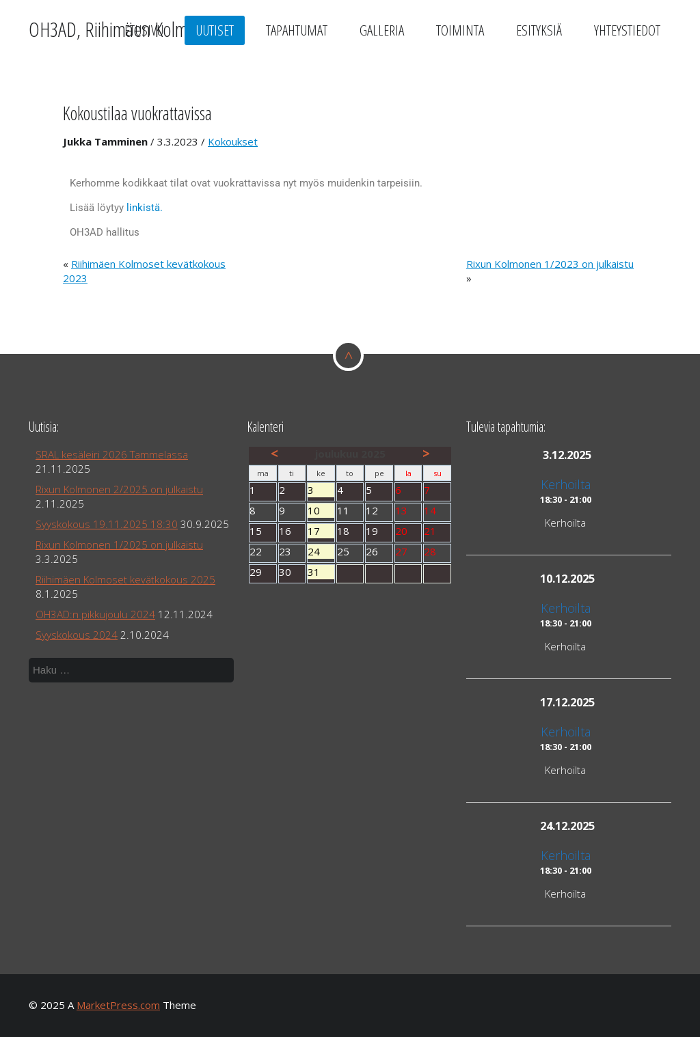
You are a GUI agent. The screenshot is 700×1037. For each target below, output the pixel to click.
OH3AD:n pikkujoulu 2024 (95, 614)
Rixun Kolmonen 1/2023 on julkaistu (550, 264)
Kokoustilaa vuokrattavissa (137, 113)
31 (321, 572)
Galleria (382, 30)
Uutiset (215, 30)
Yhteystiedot (627, 30)
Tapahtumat (296, 30)
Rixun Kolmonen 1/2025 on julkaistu (119, 544)
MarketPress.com (118, 1005)
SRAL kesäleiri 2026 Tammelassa (112, 454)
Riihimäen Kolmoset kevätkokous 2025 (125, 579)
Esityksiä (539, 30)
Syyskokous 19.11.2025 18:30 (107, 524)
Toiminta (460, 30)
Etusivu (143, 30)
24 (321, 551)
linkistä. (143, 208)
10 (321, 510)
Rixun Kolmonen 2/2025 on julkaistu (119, 489)
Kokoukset (233, 141)
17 (321, 531)
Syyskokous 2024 (77, 634)
